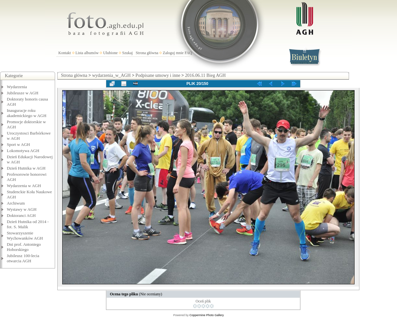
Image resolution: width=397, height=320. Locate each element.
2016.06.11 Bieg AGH (205, 75)
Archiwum (16, 203)
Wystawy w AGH (22, 209)
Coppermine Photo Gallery (206, 315)
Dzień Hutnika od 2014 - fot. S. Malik (28, 224)
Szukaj (127, 53)
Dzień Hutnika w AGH (26, 168)
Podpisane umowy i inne (157, 75)
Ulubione (110, 53)
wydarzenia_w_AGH (111, 75)
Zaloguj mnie (173, 53)
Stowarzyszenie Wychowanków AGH (25, 236)
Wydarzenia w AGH (24, 185)
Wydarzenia (17, 86)
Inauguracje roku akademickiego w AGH (26, 113)
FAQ (188, 53)
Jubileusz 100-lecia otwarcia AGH (23, 258)
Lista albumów (87, 53)
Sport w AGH (18, 144)
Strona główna (147, 53)
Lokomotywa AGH (23, 150)
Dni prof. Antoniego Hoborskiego (24, 247)
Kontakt (64, 53)
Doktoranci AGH (21, 215)
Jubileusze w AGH (23, 92)
